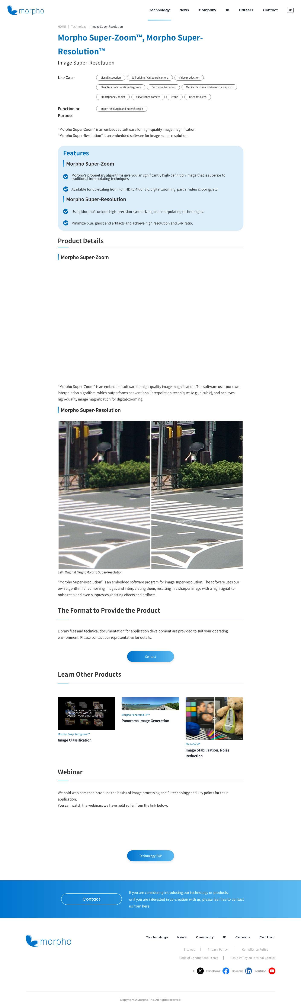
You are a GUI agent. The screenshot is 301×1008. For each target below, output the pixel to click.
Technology (78, 26)
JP (290, 10)
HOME (62, 26)
